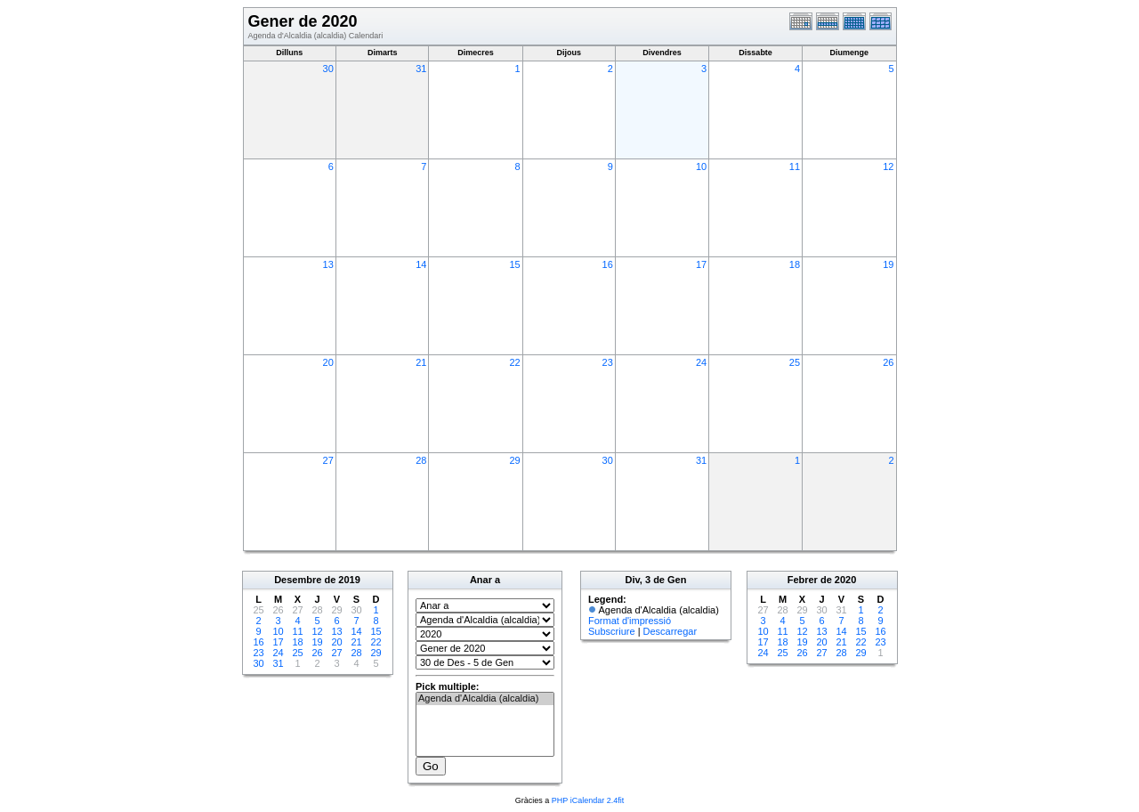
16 (607, 264)
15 (514, 264)
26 (888, 362)
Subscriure (611, 631)
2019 (348, 579)
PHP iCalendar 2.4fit (588, 800)
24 (701, 362)
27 (328, 460)
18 (794, 264)
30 (328, 68)
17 (701, 264)
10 (701, 166)
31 (421, 68)
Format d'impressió (629, 620)
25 (794, 362)
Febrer (803, 579)
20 (328, 362)
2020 (845, 579)
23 (607, 362)
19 (888, 264)
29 (514, 460)
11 (794, 166)
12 (888, 166)
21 (421, 362)
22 (514, 362)
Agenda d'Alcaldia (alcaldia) (484, 699)
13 (328, 264)
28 (421, 460)
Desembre (297, 579)
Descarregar (670, 631)
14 (421, 264)
